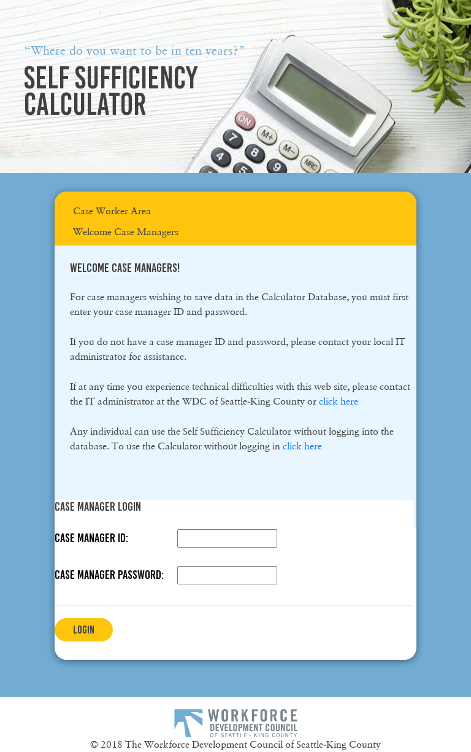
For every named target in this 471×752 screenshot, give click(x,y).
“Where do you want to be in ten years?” (134, 50)
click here (338, 401)
